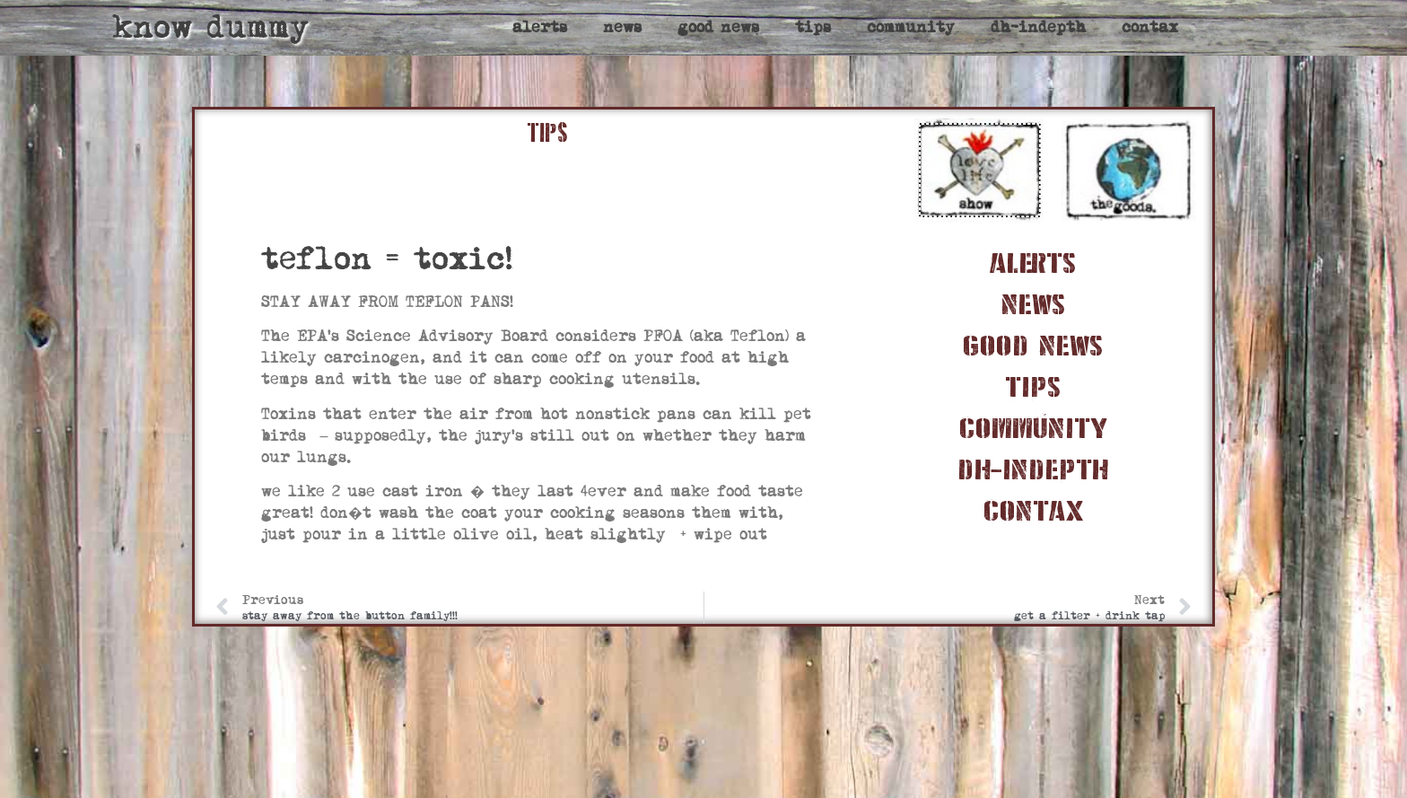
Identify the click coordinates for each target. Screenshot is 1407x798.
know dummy (210, 27)
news (622, 27)
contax (1150, 27)
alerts (539, 27)
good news (718, 27)
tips (813, 27)
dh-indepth (1038, 27)
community (911, 27)
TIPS (547, 133)
